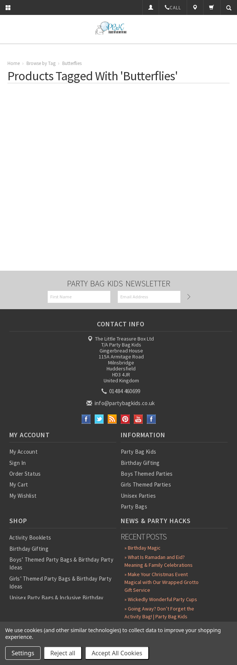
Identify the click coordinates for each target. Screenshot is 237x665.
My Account (23, 451)
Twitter (99, 419)
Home (13, 63)
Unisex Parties (138, 495)
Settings (23, 653)
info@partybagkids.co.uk (121, 403)
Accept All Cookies (117, 653)
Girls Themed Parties (146, 484)
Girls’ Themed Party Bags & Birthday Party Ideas (60, 582)
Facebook (86, 419)
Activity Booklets (30, 537)
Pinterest (125, 419)
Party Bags (134, 506)
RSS (112, 419)
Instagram (151, 419)
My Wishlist (23, 495)
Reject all (62, 653)
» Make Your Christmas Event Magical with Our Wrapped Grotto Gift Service (161, 582)
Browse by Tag (41, 63)
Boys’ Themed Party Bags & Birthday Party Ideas (61, 563)
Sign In (17, 462)
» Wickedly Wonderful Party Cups (160, 599)
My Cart (18, 484)
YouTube (138, 419)
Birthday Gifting (140, 462)
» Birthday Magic (142, 547)
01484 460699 (121, 391)
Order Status (25, 473)
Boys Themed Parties (147, 473)
